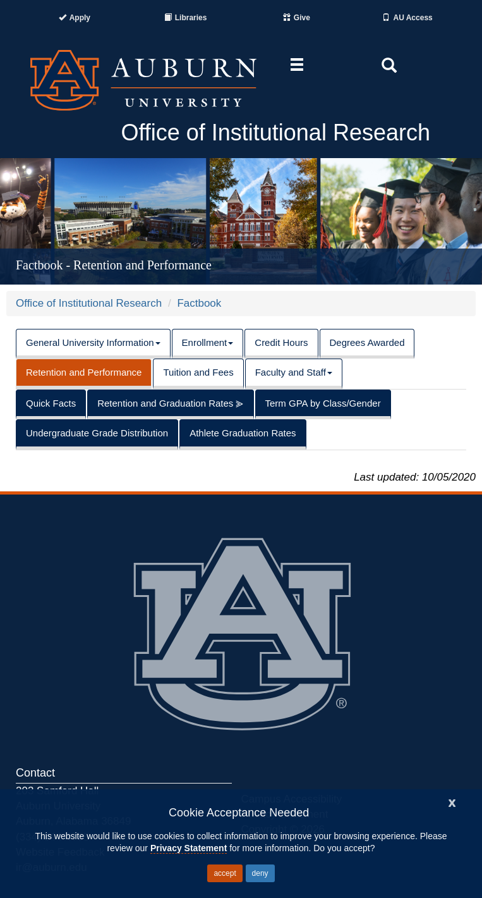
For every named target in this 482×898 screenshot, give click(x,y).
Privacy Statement (188, 848)
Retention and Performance (84, 372)
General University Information (93, 342)
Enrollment (208, 342)
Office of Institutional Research (89, 303)
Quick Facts (51, 403)
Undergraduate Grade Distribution (97, 432)
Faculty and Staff (293, 372)
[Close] (452, 801)
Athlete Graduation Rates (243, 432)
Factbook (199, 303)
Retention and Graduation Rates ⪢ (170, 403)
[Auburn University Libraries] (185, 17)
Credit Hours (281, 342)
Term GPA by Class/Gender (323, 403)
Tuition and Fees (198, 372)
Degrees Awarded (367, 342)
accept (225, 873)
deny (260, 873)
